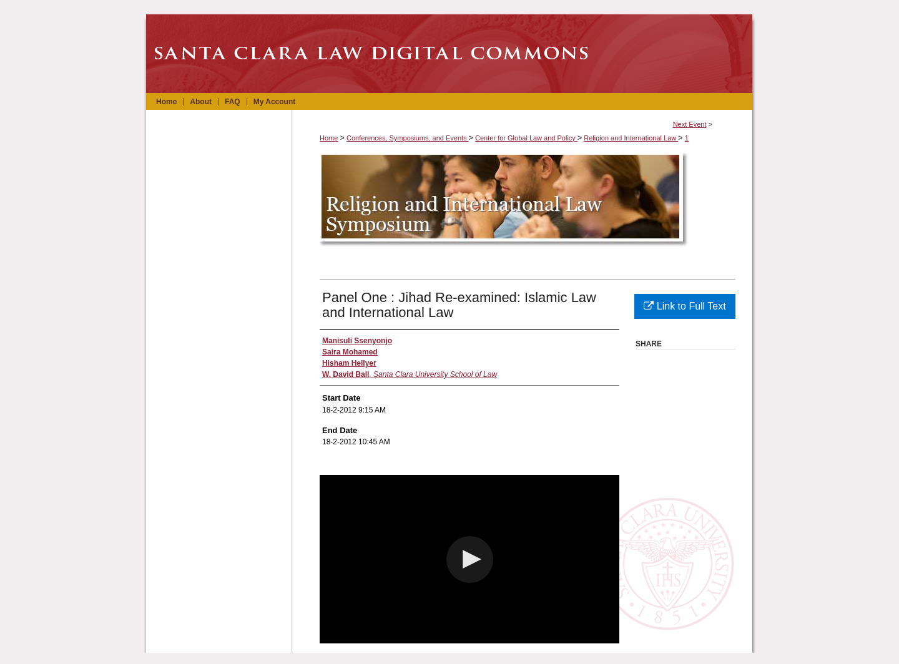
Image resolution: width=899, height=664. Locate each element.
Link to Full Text (684, 306)
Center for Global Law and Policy (526, 138)
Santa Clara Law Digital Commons (449, 53)
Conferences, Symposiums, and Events (407, 138)
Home (329, 138)
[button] (469, 559)
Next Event (690, 124)
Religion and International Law (631, 138)
